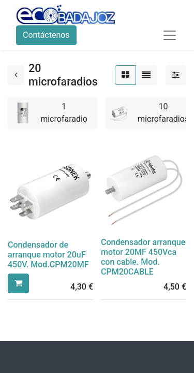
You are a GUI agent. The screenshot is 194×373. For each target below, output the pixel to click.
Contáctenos (46, 35)
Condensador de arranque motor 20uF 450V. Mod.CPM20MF (48, 254)
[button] (18, 283)
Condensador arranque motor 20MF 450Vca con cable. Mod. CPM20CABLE (143, 257)
